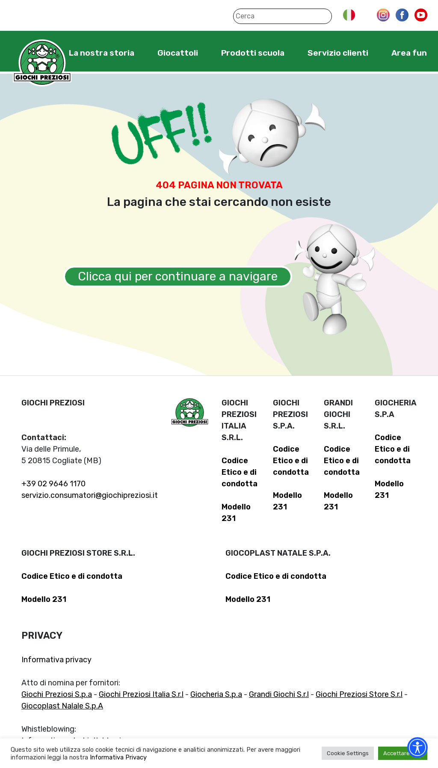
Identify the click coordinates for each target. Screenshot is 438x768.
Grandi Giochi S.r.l (279, 694)
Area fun (409, 53)
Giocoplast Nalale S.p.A (62, 706)
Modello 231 (43, 599)
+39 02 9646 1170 (53, 483)
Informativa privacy (56, 659)
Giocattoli (177, 53)
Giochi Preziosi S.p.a (56, 694)
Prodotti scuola (252, 53)
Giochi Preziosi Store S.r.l (359, 694)
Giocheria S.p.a (216, 694)
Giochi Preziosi (42, 63)
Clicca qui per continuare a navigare (178, 276)
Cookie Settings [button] (348, 753)
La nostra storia (101, 53)
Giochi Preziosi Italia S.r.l (141, 694)
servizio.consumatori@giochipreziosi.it (89, 495)
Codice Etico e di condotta (239, 472)
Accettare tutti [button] (402, 753)
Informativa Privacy (118, 757)
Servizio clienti (338, 53)
